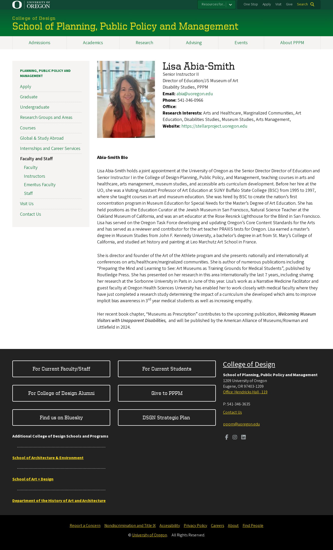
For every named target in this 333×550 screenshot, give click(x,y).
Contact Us (30, 214)
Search (302, 4)
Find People (253, 525)
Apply (267, 4)
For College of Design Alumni (61, 393)
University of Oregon (149, 535)
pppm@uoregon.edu (241, 424)
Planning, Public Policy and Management (45, 73)
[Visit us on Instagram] (234, 438)
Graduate (29, 97)
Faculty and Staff (36, 159)
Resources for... (213, 4)
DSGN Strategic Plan (167, 417)
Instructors (34, 176)
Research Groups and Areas (46, 117)
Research (144, 43)
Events (241, 43)
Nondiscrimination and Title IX (130, 525)
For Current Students (166, 369)
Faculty (31, 167)
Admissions (39, 43)
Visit (278, 4)
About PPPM (292, 43)
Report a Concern (85, 525)
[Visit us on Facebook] (226, 438)
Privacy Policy (195, 525)
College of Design (249, 364)
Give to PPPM (167, 393)
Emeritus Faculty (39, 185)
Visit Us (27, 204)
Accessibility (170, 525)
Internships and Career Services (50, 148)
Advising (194, 43)
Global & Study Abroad (42, 138)
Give (289, 4)
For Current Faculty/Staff (61, 369)
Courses (28, 128)
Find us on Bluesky (61, 417)
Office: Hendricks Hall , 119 (245, 392)
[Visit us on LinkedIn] (243, 438)
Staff (28, 193)
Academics (93, 43)
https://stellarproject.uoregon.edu (214, 126)
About (233, 525)
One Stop (251, 4)
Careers (217, 525)
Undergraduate (34, 107)
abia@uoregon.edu (195, 94)
